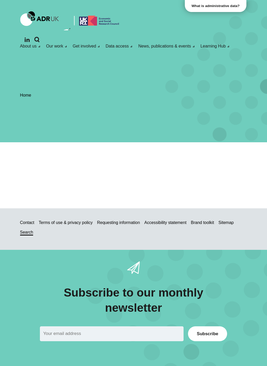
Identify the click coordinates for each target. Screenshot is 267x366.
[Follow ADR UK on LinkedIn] (27, 39)
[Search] (37, 40)
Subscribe (207, 333)
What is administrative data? (216, 6)
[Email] (112, 333)
